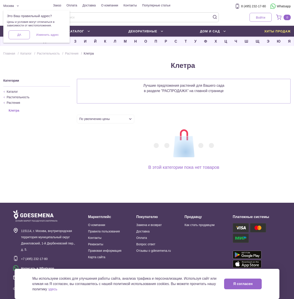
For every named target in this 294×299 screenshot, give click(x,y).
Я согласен (242, 284)
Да (19, 34)
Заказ (57, 5)
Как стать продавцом (199, 225)
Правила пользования (104, 231)
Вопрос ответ (145, 244)
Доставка (89, 5)
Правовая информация (104, 250)
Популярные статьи (156, 5)
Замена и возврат (149, 225)
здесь (53, 289)
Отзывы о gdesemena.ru (153, 250)
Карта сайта (96, 257)
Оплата (72, 5)
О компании (109, 5)
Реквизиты (95, 244)
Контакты (130, 5)
